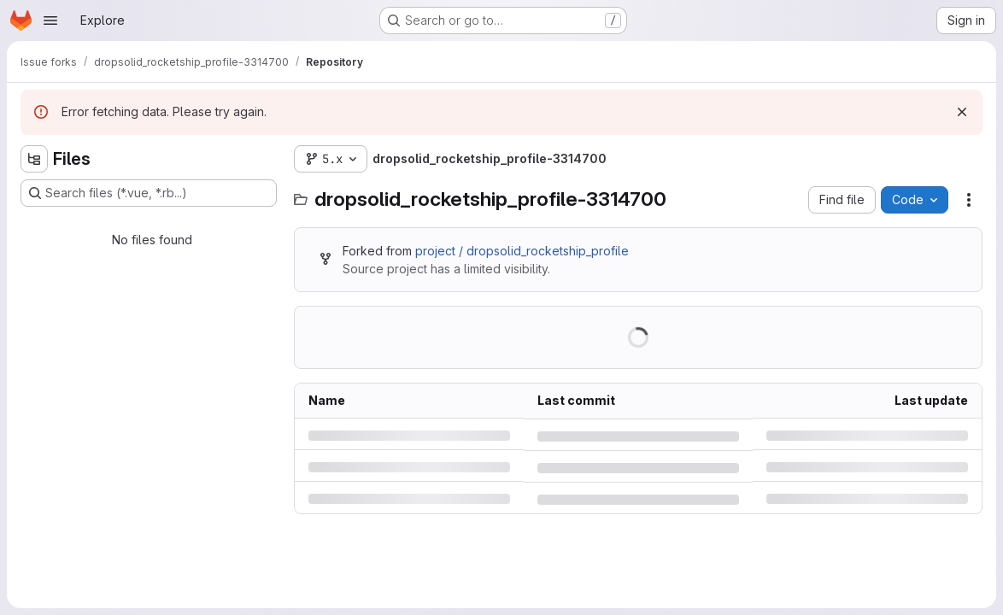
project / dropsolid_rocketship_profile (522, 250)
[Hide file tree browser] (34, 159)
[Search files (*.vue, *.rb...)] (149, 193)
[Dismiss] (962, 112)
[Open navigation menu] (50, 20)
